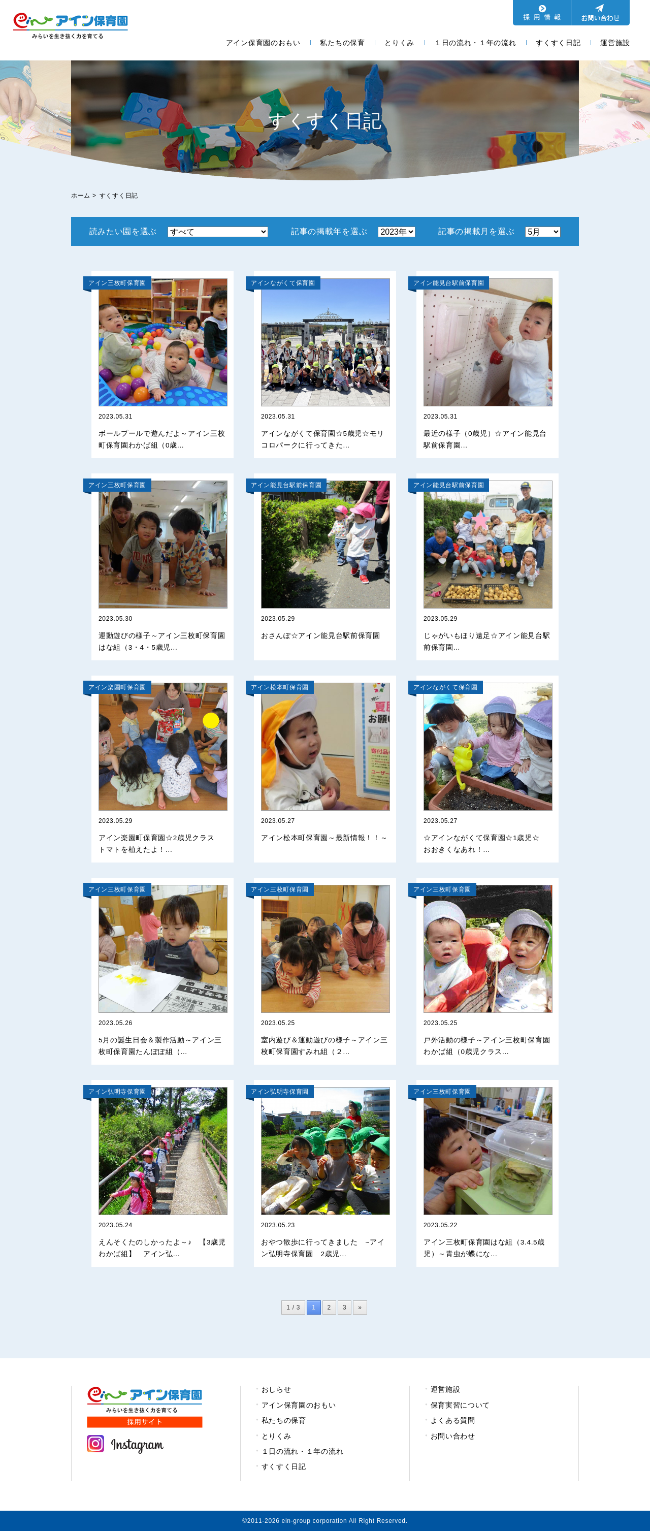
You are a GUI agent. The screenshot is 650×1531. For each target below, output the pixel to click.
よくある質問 (453, 1420)
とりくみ (399, 43)
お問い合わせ (453, 1436)
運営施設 (615, 43)
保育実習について (461, 1405)
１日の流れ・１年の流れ (475, 43)
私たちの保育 (342, 43)
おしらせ (276, 1389)
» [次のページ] (360, 1307)
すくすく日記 (558, 43)
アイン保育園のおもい (263, 43)
